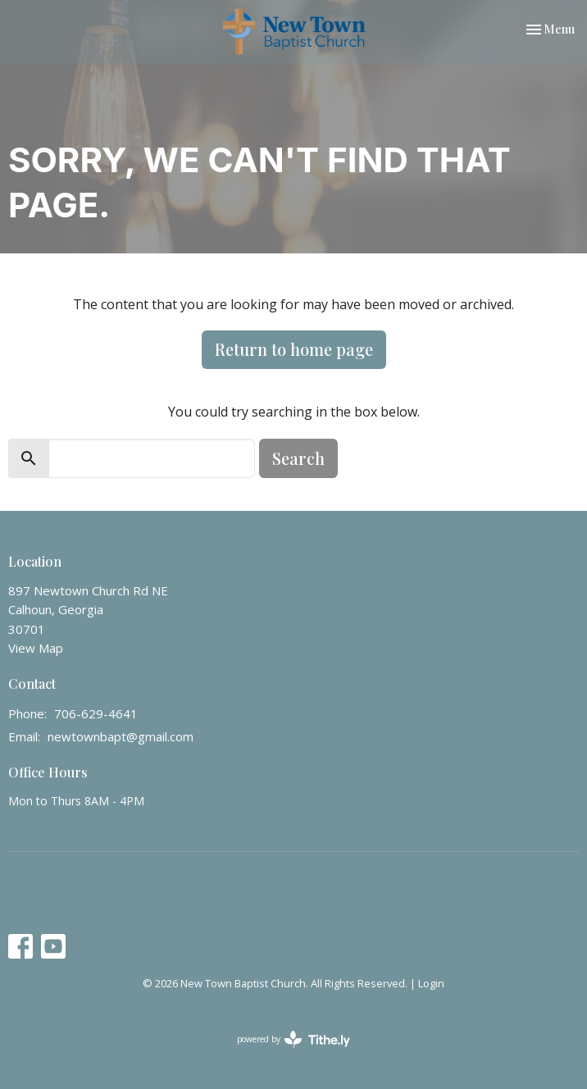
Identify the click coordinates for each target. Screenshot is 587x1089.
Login (431, 983)
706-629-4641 (96, 713)
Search (298, 458)
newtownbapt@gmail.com (120, 736)
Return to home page (294, 349)
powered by (293, 1039)
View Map (35, 648)
